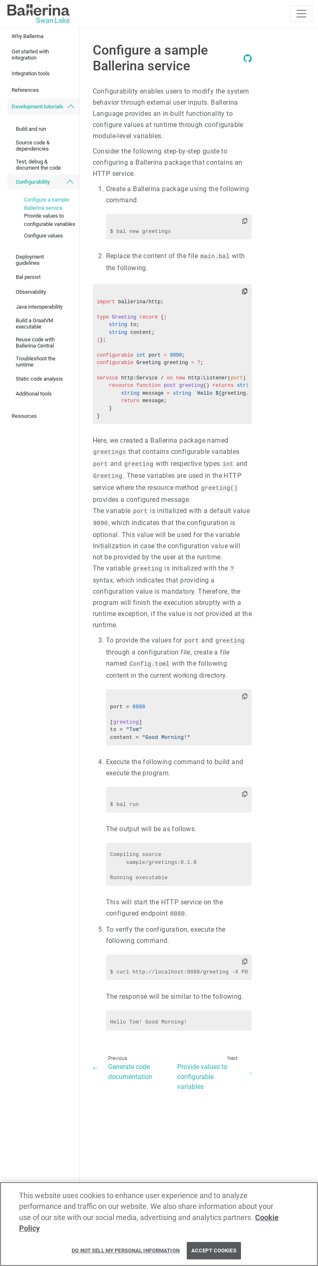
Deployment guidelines (30, 260)
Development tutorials (37, 106)
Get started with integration (30, 54)
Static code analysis (39, 379)
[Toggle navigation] (301, 13)
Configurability (33, 182)
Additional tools (34, 394)
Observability (31, 292)
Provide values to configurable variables (49, 220)
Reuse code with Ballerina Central (35, 342)
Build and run (31, 129)
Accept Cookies (213, 1254)
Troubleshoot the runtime (35, 361)
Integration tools (31, 73)
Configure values (43, 236)
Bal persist (28, 277)
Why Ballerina (27, 36)
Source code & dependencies (33, 145)
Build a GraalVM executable (34, 323)
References (25, 90)
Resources (24, 416)
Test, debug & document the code (38, 164)
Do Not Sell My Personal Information (126, 1254)
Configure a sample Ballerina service (46, 204)
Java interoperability (39, 307)
